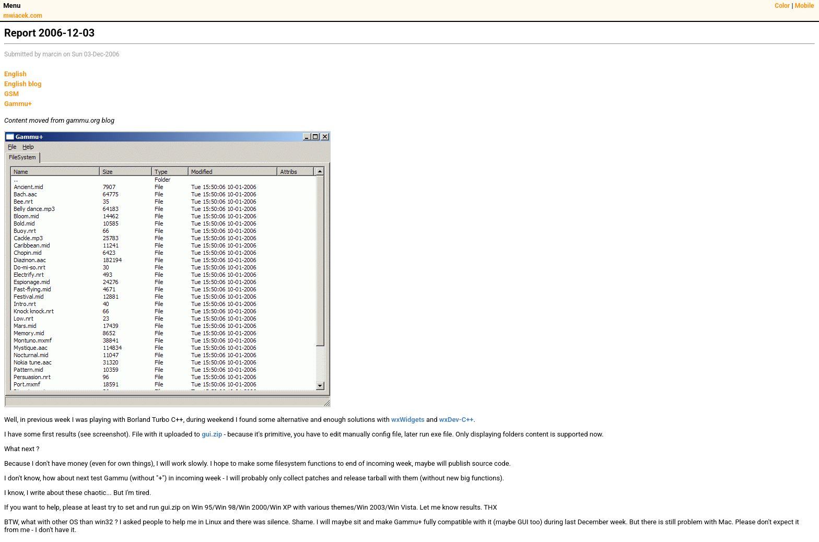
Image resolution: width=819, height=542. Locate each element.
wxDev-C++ (456, 419)
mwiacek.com (22, 15)
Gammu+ (18, 104)
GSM (11, 94)
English (15, 74)
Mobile (804, 5)
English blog (22, 84)
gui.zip (212, 434)
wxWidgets (408, 419)
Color (782, 5)
